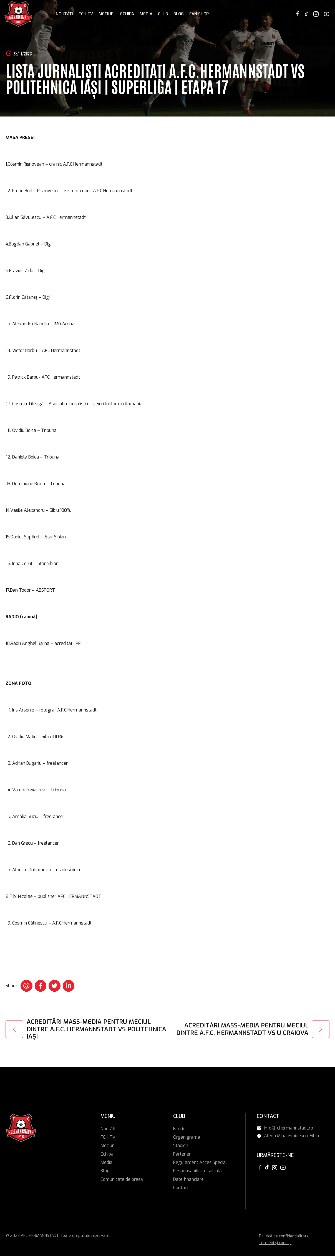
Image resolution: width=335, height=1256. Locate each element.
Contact (181, 1188)
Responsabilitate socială (197, 1171)
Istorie (179, 1129)
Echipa (127, 14)
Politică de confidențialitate (284, 1236)
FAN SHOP (199, 14)
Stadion (180, 1145)
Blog (178, 14)
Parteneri (182, 1154)
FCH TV (86, 14)
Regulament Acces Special (200, 1162)
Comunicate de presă (121, 1179)
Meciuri (107, 14)
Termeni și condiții (275, 1242)
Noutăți (64, 14)
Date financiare (188, 1179)
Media (146, 14)
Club (163, 14)
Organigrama (186, 1137)
